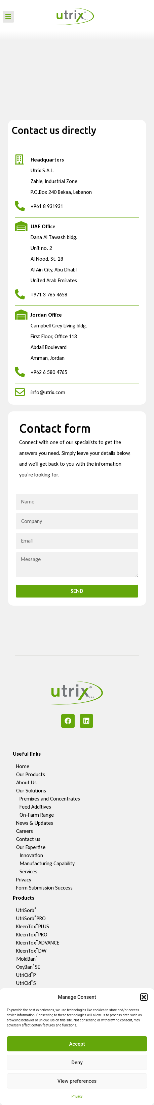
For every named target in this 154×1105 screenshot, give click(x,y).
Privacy (77, 1096)
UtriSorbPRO (31, 918)
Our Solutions (31, 790)
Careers (24, 831)
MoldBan (27, 959)
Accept (77, 1044)
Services (28, 871)
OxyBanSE (28, 967)
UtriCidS (26, 983)
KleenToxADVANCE (37, 942)
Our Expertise (30, 847)
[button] (144, 997)
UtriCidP (26, 975)
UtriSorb (26, 910)
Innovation (31, 855)
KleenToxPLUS (32, 926)
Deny (77, 1062)
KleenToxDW (31, 951)
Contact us (28, 839)
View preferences (77, 1081)
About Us (26, 782)
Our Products (30, 774)
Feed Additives (35, 807)
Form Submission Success (44, 887)
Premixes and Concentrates (50, 798)
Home (22, 766)
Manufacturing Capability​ (47, 863)
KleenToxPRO (31, 934)
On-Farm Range (37, 815)
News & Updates (34, 823)
